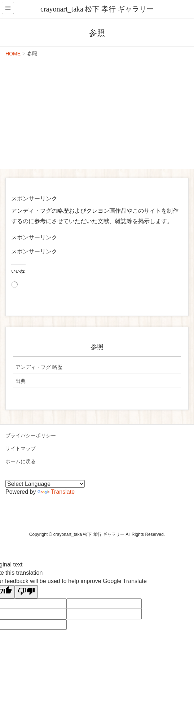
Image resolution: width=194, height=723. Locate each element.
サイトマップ (20, 448)
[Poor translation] (26, 591)
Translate (56, 492)
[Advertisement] (97, 114)
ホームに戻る (20, 461)
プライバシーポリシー (30, 435)
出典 (21, 381)
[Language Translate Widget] (45, 484)
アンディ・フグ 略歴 (39, 367)
